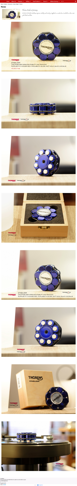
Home (2, 4)
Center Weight (16, 4)
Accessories (10, 4)
